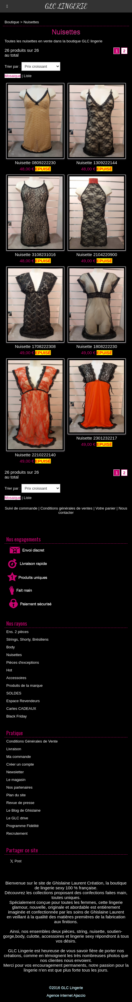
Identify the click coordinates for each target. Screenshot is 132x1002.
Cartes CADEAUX (21, 708)
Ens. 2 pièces (17, 632)
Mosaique (13, 76)
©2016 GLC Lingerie (66, 987)
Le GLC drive (17, 818)
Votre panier (105, 508)
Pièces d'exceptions (22, 662)
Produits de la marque (24, 685)
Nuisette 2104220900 (96, 254)
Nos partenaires (19, 787)
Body (10, 647)
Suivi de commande (21, 508)
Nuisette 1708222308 (35, 346)
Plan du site (16, 795)
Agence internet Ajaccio (66, 995)
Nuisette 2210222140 (35, 454)
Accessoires (16, 678)
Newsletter (15, 772)
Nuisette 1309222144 (96, 162)
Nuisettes (31, 22)
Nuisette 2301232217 (96, 438)
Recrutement (16, 833)
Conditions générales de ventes (66, 508)
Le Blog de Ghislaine (23, 810)
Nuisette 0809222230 (35, 162)
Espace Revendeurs (23, 701)
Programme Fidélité (22, 826)
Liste (27, 76)
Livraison (13, 749)
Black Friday (16, 716)
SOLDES (13, 693)
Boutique (12, 22)
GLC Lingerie (66, 6)
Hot (9, 670)
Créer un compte (20, 764)
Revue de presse (20, 803)
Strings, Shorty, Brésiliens (27, 639)
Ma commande (18, 756)
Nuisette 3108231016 (35, 254)
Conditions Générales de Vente (32, 741)
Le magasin (15, 780)
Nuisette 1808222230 (96, 346)
